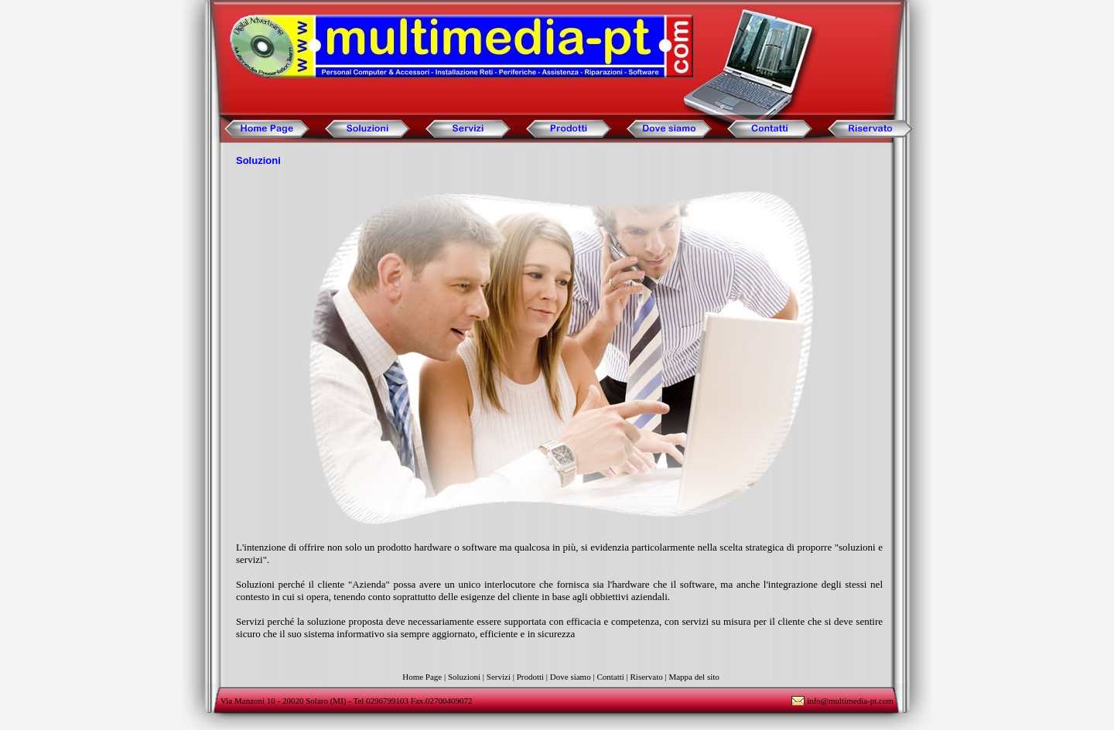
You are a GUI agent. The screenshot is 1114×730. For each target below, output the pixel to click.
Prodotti (530, 676)
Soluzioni (464, 676)
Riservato (646, 676)
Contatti (610, 676)
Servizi (499, 676)
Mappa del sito (693, 676)
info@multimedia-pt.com (850, 700)
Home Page (422, 676)
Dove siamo (570, 676)
